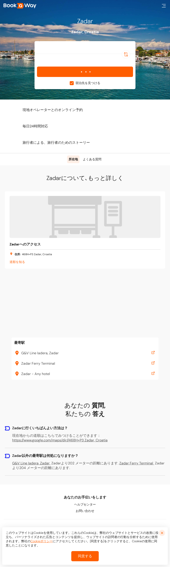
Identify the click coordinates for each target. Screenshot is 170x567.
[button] (163, 5)
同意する (85, 556)
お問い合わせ (85, 511)
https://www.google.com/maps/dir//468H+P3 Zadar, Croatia (60, 440)
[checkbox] (72, 83)
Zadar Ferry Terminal (136, 463)
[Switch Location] (126, 54)
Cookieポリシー (42, 541)
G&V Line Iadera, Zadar (31, 463)
